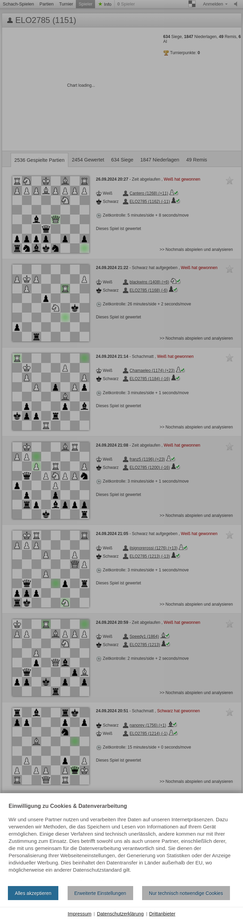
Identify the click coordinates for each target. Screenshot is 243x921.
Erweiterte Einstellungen (100, 893)
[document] (121, 842)
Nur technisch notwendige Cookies (186, 893)
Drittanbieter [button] (162, 914)
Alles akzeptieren (33, 893)
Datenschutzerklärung (120, 914)
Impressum (79, 914)
